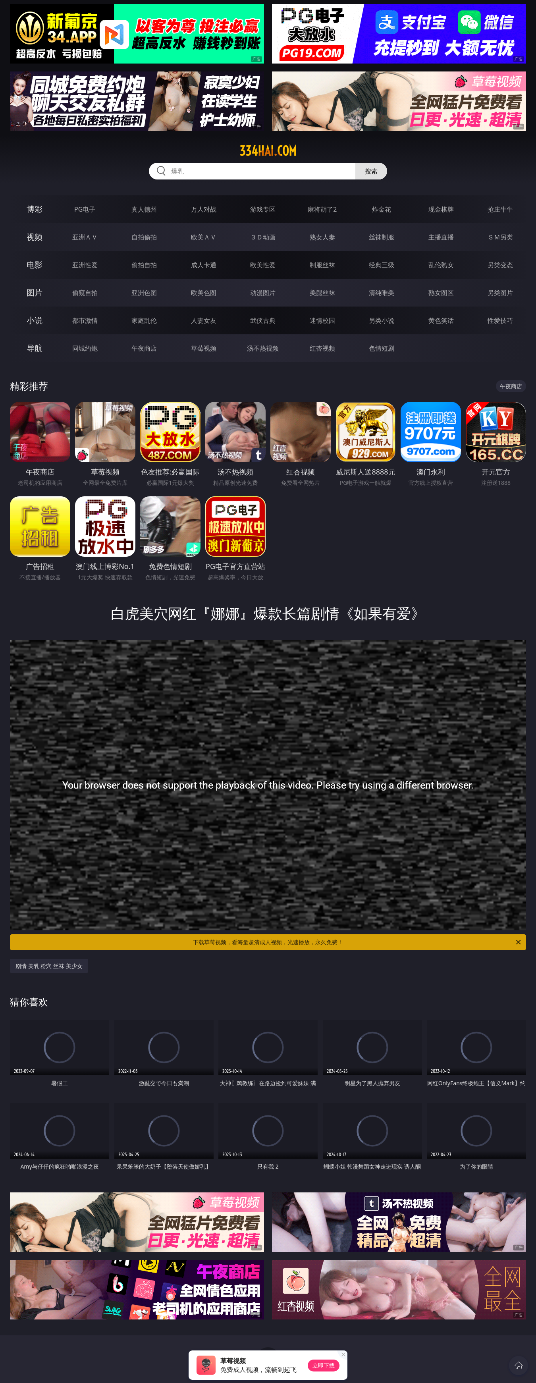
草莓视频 (203, 348)
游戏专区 (263, 209)
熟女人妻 (322, 237)
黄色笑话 (441, 320)
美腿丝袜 (322, 292)
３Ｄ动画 (263, 237)
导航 (34, 348)
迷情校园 (322, 320)
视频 (34, 236)
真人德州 (144, 209)
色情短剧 (381, 348)
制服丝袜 (322, 264)
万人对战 (203, 209)
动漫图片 (263, 292)
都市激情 (85, 320)
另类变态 (500, 264)
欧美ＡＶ (203, 237)
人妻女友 (203, 320)
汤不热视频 (263, 348)
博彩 (34, 209)
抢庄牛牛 (500, 209)
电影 (34, 264)
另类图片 (500, 292)
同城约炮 (85, 348)
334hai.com (268, 151)
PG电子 (84, 209)
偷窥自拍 (85, 292)
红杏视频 (322, 348)
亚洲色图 (144, 292)
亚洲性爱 (85, 264)
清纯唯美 (381, 292)
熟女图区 (441, 292)
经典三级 (381, 264)
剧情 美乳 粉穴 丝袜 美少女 (49, 966)
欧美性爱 (263, 264)
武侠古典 (263, 320)
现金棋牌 (441, 209)
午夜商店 (144, 348)
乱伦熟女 (441, 264)
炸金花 (381, 209)
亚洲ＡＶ (85, 237)
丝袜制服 (381, 237)
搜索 (371, 171)
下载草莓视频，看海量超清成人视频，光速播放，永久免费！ (357, 942)
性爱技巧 (500, 320)
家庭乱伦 (144, 320)
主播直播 (441, 237)
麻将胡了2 (322, 209)
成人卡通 (203, 264)
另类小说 (381, 320)
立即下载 (323, 1365)
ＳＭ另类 (500, 237)
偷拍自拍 (144, 264)
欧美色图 (203, 292)
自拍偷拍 (144, 237)
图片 (34, 292)
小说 (34, 320)
